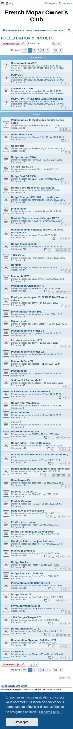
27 (65, 556)
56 (61, 635)
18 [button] (55, 50)
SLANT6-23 (37, 179)
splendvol (36, 445)
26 (61, 556)
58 (69, 635)
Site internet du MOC (23, 63)
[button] (24, 50)
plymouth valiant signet (25, 605)
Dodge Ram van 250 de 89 (27, 573)
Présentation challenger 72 (27, 351)
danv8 (35, 267)
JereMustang (38, 148)
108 (63, 475)
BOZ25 (35, 125)
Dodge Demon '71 (22, 594)
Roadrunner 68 (20, 412)
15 (65, 292)
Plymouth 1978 (20, 276)
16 (69, 292)
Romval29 (36, 160)
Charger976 (37, 279)
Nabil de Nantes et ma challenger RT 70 (35, 218)
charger (35, 471)
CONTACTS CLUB (22, 88)
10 (69, 449)
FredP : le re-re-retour (24, 522)
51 (61, 250)
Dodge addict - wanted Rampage (31, 443)
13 (57, 292)
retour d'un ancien (22, 134)
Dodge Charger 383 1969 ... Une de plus (35, 197)
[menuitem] (9, 3)
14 (61, 292)
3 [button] (38, 50)
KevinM (35, 169)
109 (68, 475)
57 (65, 635)
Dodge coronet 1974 (23, 157)
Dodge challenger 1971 (25, 628)
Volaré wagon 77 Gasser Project (30, 391)
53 (69, 250)
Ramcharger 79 (20, 480)
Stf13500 (36, 66)
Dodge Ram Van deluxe (25, 403)
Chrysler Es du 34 (22, 166)
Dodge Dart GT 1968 (23, 176)
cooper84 (36, 91)
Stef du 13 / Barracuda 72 (26, 380)
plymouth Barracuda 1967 (26, 311)
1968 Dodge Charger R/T (26, 617)
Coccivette (17, 145)
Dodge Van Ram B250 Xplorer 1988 (32, 531)
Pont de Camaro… (22, 501)
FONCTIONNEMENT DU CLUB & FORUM (43, 68)
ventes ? (16, 422)
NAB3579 (36, 221)
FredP (35, 101)
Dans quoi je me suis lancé (27, 510)
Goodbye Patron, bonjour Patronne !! (33, 541)
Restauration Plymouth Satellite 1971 (33, 640)
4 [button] (43, 50)
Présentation (19, 370)
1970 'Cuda (18, 255)
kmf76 (35, 620)
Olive (34, 494)
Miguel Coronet (39, 324)
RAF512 (36, 504)
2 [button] (34, 50)
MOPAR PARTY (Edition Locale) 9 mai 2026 (37, 98)
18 (57, 600)
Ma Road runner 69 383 (25, 431)
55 (69, 437)
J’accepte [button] (22, 722)
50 (57, 250)
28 (69, 556)
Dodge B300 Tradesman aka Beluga (33, 187)
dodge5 (35, 190)
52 (65, 250)
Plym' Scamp (38, 258)
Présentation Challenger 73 (27, 285)
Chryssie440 (38, 137)
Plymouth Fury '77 (22, 361)
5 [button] (47, 50)
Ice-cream (36, 246)
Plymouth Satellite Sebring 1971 (30, 582)
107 (58, 475)
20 (65, 600)
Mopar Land (18, 321)
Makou (35, 460)
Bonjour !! (17, 264)
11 (69, 516)
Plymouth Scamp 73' (23, 550)
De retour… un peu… (24, 491)
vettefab (35, 288)
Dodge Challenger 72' (24, 244)
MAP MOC (17, 74)
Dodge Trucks (19, 562)
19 (61, 600)
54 (65, 437)
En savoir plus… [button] (50, 712)
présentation (18, 208)
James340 (37, 354)
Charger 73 (18, 651)
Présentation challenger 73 (27, 330)
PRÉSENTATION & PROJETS (27, 38)
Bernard (35, 405)
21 (69, 600)
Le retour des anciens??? (26, 340)
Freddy (35, 534)
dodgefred (36, 483)
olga (34, 235)
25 (57, 556)
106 (53, 475)
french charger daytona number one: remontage (40, 468)
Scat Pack (36, 585)
